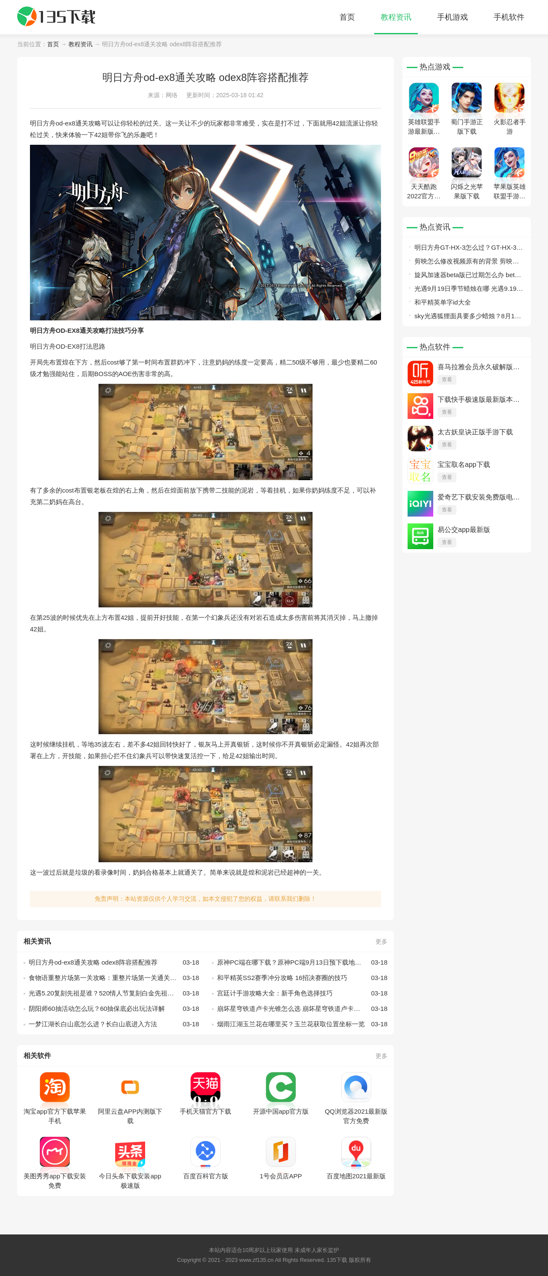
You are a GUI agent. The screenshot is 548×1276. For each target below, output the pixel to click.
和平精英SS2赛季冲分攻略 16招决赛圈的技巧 (302, 978)
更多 (381, 941)
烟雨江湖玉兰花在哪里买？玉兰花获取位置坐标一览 (302, 1024)
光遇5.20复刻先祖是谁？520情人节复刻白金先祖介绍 (114, 993)
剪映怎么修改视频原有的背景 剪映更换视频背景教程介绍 (466, 262)
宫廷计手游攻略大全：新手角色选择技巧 (302, 993)
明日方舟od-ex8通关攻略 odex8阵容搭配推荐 (114, 962)
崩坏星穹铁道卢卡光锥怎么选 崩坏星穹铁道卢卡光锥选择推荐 (302, 1008)
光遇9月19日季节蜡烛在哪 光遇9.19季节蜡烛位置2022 (468, 290)
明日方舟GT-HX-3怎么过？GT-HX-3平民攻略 (468, 249)
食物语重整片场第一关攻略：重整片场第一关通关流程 (114, 978)
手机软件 (509, 17)
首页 (347, 17)
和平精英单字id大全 (442, 302)
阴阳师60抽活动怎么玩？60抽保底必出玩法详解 (114, 1008)
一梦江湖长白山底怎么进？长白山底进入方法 (114, 1024)
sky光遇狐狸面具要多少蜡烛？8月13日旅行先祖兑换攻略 (466, 317)
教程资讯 (396, 17)
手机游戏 (452, 17)
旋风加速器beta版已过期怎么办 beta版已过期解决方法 (466, 276)
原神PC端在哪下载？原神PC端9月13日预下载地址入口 (302, 962)
